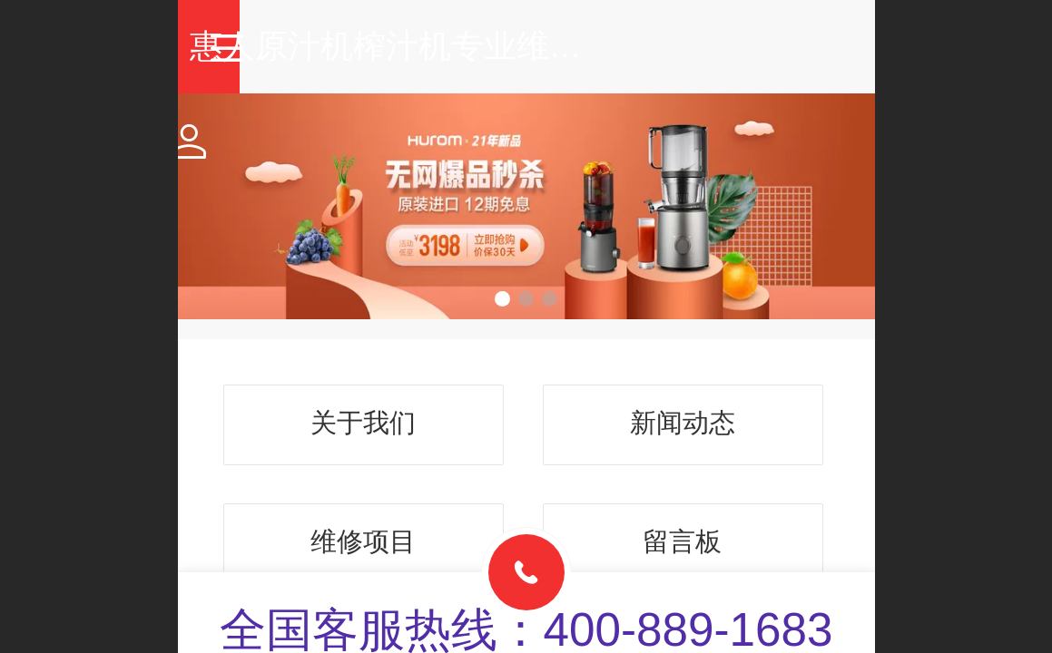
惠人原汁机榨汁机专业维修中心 (560, 45)
